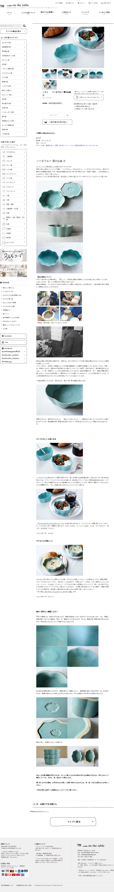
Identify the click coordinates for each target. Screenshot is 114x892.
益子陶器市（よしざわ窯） (11, 317)
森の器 (4, 116)
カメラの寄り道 (8, 299)
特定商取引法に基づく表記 (24, 885)
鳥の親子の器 (6, 103)
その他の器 (5, 134)
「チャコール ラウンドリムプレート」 (48, 523)
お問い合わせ (107, 3)
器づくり (6, 314)
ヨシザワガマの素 (9, 306)
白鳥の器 (5, 108)
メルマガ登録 (58, 3)
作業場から (6, 310)
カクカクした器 (7, 73)
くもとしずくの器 (8, 112)
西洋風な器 (5, 51)
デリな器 (5, 77)
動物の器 (5, 82)
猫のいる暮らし (7, 90)
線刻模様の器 (6, 47)
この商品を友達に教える (82, 106)
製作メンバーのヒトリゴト (11, 325)
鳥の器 (4, 99)
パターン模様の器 (8, 68)
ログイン (82, 3)
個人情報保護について (7, 885)
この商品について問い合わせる (84, 109)
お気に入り (71, 3)
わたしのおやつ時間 (9, 302)
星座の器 (5, 129)
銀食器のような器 (8, 121)
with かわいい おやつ (9, 321)
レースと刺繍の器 (8, 125)
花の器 (4, 64)
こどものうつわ (8, 291)
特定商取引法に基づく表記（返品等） (86, 104)
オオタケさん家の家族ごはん (12, 295)
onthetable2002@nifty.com (88, 854)
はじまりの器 (6, 42)
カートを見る (94, 3)
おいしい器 (5, 60)
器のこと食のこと (9, 288)
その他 (5, 329)
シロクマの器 (6, 86)
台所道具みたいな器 (8, 55)
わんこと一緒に (7, 95)
